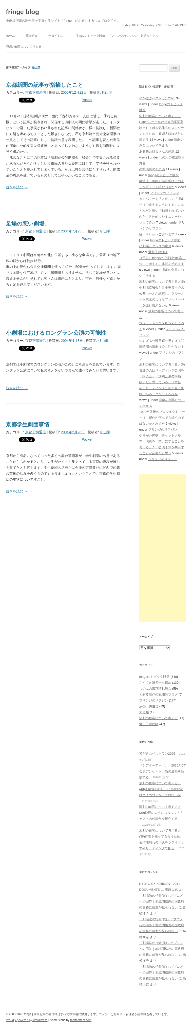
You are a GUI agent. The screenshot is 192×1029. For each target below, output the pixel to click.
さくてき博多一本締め (155, 682)
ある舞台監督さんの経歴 (156, 151)
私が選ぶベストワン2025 (157, 98)
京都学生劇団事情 (27, 424)
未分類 (144, 712)
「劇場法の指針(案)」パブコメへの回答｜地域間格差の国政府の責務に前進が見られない (161, 901)
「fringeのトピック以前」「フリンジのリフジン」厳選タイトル (116, 35)
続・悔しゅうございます (156, 234)
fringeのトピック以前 (163, 175)
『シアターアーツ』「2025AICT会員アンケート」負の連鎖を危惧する (162, 771)
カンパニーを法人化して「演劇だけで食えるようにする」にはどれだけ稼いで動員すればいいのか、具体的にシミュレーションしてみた (161, 210)
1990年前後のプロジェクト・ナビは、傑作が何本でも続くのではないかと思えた (162, 417)
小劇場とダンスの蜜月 (155, 246)
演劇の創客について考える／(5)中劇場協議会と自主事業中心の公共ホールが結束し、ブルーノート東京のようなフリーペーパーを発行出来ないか (162, 293)
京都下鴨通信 (35, 92)
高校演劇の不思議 (152, 169)
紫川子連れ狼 (158, 252)
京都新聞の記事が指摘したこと (44, 85)
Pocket (87, 100)
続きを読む (17, 187)
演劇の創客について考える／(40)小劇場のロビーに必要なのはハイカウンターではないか (161, 789)
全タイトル (55, 35)
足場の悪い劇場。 (28, 224)
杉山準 (36, 67)
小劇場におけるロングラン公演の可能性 (56, 333)
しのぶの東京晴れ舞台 (155, 688)
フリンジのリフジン (164, 193)
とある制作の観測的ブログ (158, 694)
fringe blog (22, 12)
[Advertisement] (162, 548)
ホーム (10, 35)
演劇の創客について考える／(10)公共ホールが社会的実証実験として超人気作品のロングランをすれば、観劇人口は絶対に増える (161, 127)
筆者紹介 (32, 35)
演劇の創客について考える (23, 46)
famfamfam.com (80, 1020)
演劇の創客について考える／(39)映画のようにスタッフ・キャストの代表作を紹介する (161, 812)
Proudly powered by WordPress (27, 1020)
